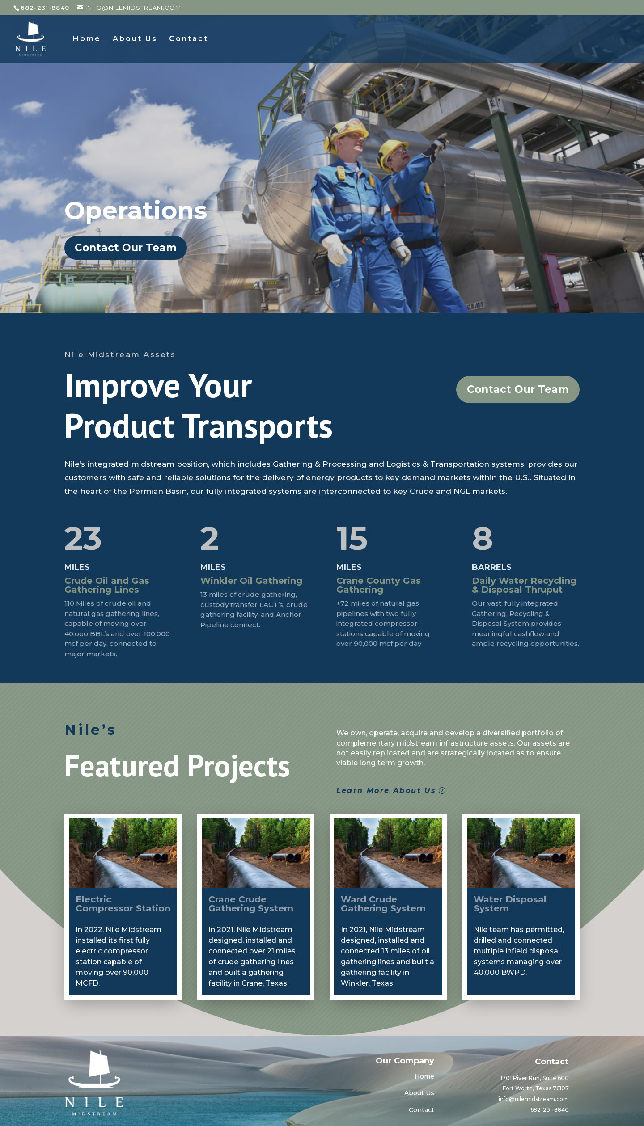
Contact (188, 39)
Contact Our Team (126, 247)
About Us (135, 39)
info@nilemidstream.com (534, 1099)
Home (87, 39)
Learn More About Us (386, 790)
